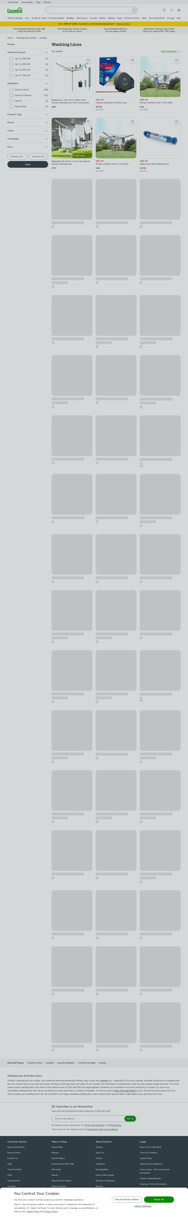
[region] (94, 1202)
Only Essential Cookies (127, 1199)
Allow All (159, 1199)
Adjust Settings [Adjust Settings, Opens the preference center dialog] (142, 1206)
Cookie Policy (33, 1211)
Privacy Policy (51, 1211)
